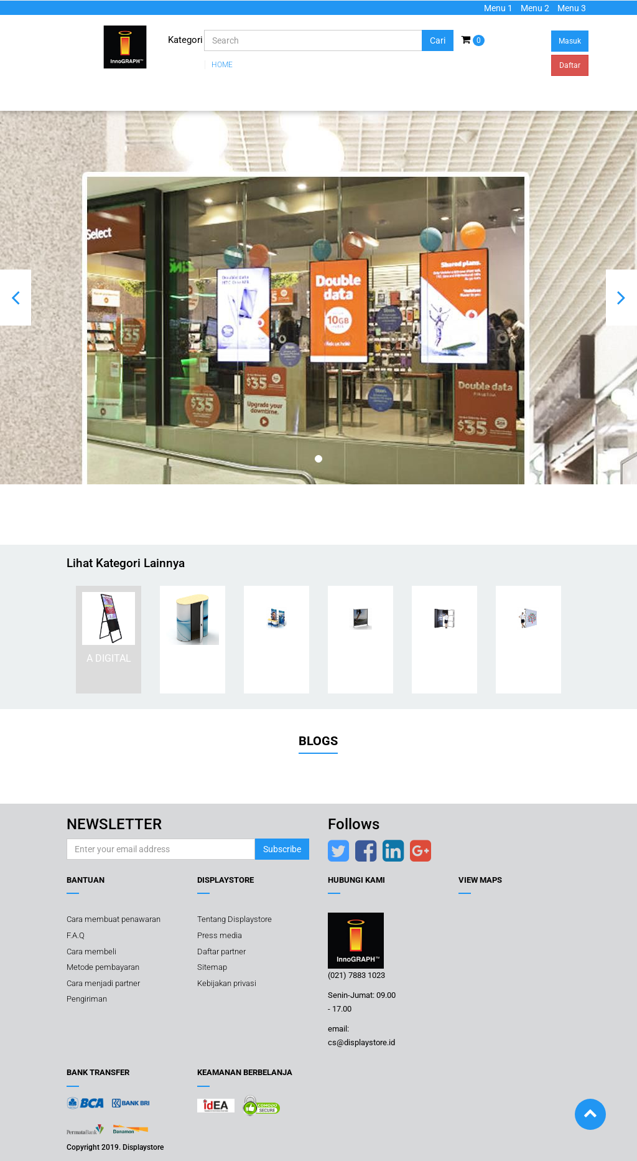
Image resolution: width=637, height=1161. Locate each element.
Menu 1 (498, 8)
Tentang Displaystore (234, 919)
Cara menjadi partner (103, 983)
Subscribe (282, 849)
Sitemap (212, 967)
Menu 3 (571, 8)
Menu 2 (535, 8)
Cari (437, 40)
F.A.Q (76, 935)
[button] (15, 298)
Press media (219, 935)
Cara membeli (91, 951)
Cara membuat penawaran (113, 919)
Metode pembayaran (103, 967)
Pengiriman (87, 999)
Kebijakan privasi (226, 983)
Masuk (570, 41)
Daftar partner (221, 951)
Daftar (569, 65)
